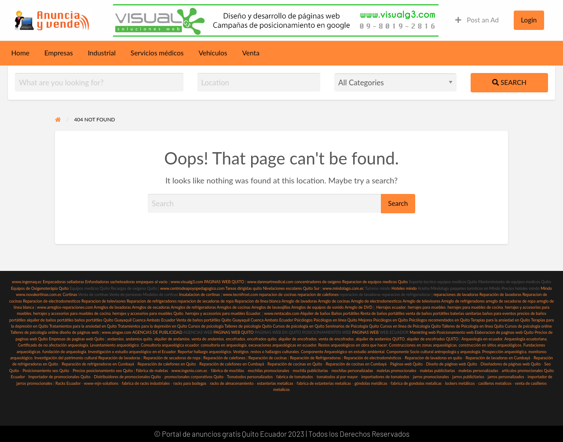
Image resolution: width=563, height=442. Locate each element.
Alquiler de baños (315, 313)
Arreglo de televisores (421, 301)
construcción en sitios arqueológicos (490, 345)
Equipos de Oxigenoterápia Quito (40, 288)
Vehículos (212, 53)
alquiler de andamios (172, 338)
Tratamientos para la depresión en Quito (152, 326)
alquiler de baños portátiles (50, 320)
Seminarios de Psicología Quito (352, 326)
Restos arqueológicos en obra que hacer (352, 345)
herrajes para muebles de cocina (475, 307)
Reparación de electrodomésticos (373, 357)
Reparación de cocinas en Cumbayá (356, 364)
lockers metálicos (460, 383)
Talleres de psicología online (34, 332)
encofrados (235, 338)
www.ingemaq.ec (27, 281)
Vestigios (241, 351)
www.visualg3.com (187, 281)
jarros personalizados (506, 376)
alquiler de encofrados (297, 338)
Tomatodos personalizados (250, 376)
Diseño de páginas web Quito (451, 364)
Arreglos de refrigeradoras (193, 307)
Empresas (58, 53)
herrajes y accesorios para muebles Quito (147, 313)
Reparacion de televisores (103, 301)
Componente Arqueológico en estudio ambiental (342, 351)
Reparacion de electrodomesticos (51, 301)
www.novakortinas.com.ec (39, 294)
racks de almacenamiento (231, 383)
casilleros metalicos (495, 383)
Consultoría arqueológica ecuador (170, 345)
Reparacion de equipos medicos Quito (375, 281)
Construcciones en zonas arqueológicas (423, 345)
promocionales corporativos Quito (194, 376)
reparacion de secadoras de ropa (206, 301)
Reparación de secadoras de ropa (172, 357)
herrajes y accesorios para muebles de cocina (72, 313)
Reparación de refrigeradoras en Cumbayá (98, 364)
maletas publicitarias (437, 370)
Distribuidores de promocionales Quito (127, 376)
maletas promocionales (396, 370)
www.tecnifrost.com (240, 294)
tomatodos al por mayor (337, 376)
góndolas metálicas (371, 383)
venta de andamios (207, 338)
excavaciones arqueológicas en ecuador (282, 345)
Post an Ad (477, 20)
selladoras (75, 281)
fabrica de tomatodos (294, 376)
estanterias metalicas (275, 383)
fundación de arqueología (64, 351)
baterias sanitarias (466, 313)
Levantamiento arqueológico (114, 345)
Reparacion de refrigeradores (152, 301)
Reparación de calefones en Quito (167, 364)
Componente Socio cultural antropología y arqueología (434, 351)
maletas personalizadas (478, 370)
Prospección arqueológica (504, 351)
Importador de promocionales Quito (59, 376)
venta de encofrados (336, 338)
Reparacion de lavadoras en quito (433, 357)
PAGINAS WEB (365, 332)
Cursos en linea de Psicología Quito (410, 326)
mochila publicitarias (310, 370)
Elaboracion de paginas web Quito (504, 332)
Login (529, 20)
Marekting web (422, 332)
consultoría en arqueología (223, 345)
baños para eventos (499, 313)
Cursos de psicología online (528, 326)
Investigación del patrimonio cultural (65, 357)
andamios (115, 338)
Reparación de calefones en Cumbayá (231, 364)
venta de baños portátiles (428, 313)
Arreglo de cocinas (334, 301)
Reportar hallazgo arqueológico (204, 351)
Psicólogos (303, 320)
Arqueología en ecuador (482, 338)
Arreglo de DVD (358, 307)
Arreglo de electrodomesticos (376, 301)
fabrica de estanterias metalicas (324, 383)
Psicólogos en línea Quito (335, 320)
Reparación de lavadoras (500, 294)
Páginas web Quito (406, 364)
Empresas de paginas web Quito (76, 338)
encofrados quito (262, 338)
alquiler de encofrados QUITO (432, 338)
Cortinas (69, 294)
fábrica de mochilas (228, 370)
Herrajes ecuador (391, 307)
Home (20, 53)
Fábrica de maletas (152, 370)
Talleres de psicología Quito (248, 326)
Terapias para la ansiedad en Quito (500, 320)
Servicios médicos (157, 53)
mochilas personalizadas (352, 370)
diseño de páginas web (79, 332)
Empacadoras (54, 281)
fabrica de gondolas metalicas (416, 383)
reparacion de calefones (317, 294)
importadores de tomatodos (385, 376)
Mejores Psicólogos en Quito (383, 320)
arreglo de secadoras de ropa (510, 301)
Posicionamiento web (455, 332)
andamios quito (139, 338)
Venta (251, 53)
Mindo (546, 288)
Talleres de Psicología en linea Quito (473, 326)
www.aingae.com (117, 332)
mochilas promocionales (268, 370)
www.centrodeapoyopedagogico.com (192, 288)
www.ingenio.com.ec (190, 370)
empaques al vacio (152, 281)
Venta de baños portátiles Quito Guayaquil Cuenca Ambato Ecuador (234, 320)
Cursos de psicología (205, 326)
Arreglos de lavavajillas (270, 307)
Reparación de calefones (224, 357)
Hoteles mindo (404, 288)
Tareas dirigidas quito (243, 288)
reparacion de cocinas (277, 294)
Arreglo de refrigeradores (463, 301)
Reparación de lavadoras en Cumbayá (498, 357)
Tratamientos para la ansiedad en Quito (83, 326)
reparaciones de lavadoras (456, 294)
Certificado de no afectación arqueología (53, 345)
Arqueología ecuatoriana (526, 338)
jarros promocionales (431, 376)
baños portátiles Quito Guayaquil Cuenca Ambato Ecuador (124, 320)
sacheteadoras (122, 281)
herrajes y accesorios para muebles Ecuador (222, 313)
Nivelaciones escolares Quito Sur (291, 288)
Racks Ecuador (67, 383)
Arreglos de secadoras (151, 307)
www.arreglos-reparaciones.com (65, 307)
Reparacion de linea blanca (257, 301)
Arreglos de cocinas (234, 307)
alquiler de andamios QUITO (380, 338)
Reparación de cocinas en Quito (294, 364)
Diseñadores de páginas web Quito (510, 364)
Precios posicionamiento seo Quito (103, 370)
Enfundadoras (97, 281)
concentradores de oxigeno (317, 281)
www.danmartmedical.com (270, 281)
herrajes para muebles (427, 307)
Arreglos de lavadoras (112, 307)
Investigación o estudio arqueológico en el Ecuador (131, 351)
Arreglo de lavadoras (299, 301)
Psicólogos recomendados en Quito (439, 320)
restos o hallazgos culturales (275, 351)
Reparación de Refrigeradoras (315, 357)
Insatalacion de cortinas (199, 294)
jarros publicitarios (468, 376)
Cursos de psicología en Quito (298, 326)
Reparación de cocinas (268, 357)
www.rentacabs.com (281, 313)
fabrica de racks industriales (146, 383)
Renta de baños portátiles (383, 313)
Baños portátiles (345, 313)
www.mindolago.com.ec (343, 288)
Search (509, 82)
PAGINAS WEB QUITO (224, 281)
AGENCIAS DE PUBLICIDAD (157, 332)
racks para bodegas (189, 383)
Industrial (102, 53)
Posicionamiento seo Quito (45, 370)
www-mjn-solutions (101, 383)
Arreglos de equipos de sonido (317, 307)
